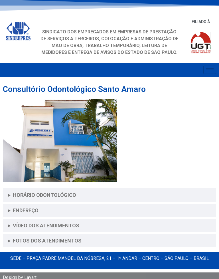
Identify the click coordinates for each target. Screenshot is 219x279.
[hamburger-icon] (209, 70)
